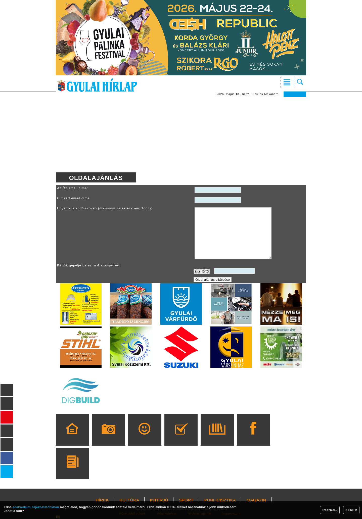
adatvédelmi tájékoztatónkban (36, 507)
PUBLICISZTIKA (220, 500)
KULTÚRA (129, 500)
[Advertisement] (181, 135)
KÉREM (351, 510)
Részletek (329, 510)
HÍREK (102, 500)
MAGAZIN (256, 500)
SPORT (186, 500)
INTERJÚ (159, 500)
